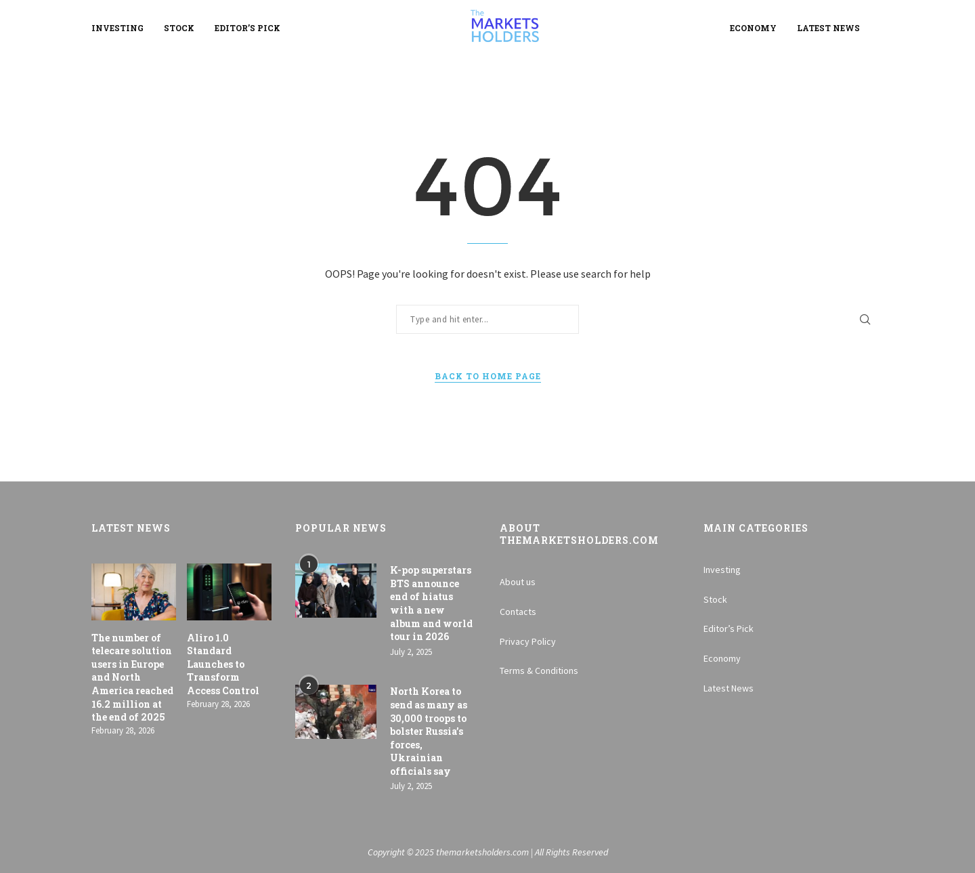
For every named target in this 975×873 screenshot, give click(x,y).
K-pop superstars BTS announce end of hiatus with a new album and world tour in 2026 (431, 603)
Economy (753, 27)
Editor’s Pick (247, 27)
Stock (179, 27)
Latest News (828, 27)
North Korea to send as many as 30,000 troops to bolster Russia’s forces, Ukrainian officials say (428, 731)
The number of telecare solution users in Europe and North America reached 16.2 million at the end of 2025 (132, 677)
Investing (117, 27)
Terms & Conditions (539, 670)
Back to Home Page (488, 375)
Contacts (518, 611)
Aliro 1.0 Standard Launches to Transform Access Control (223, 664)
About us (518, 582)
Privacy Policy (528, 641)
